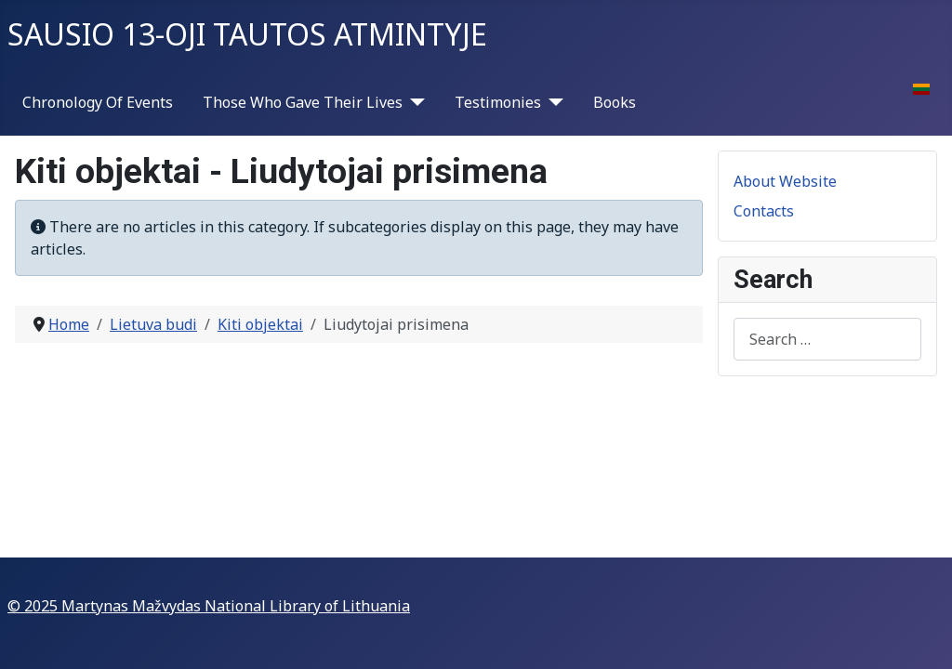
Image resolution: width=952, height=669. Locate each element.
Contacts (764, 211)
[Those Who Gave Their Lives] (414, 102)
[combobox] (827, 339)
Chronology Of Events (97, 102)
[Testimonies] (552, 102)
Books (614, 102)
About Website (785, 181)
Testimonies (498, 102)
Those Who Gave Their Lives (303, 102)
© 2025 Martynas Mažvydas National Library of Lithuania (208, 606)
